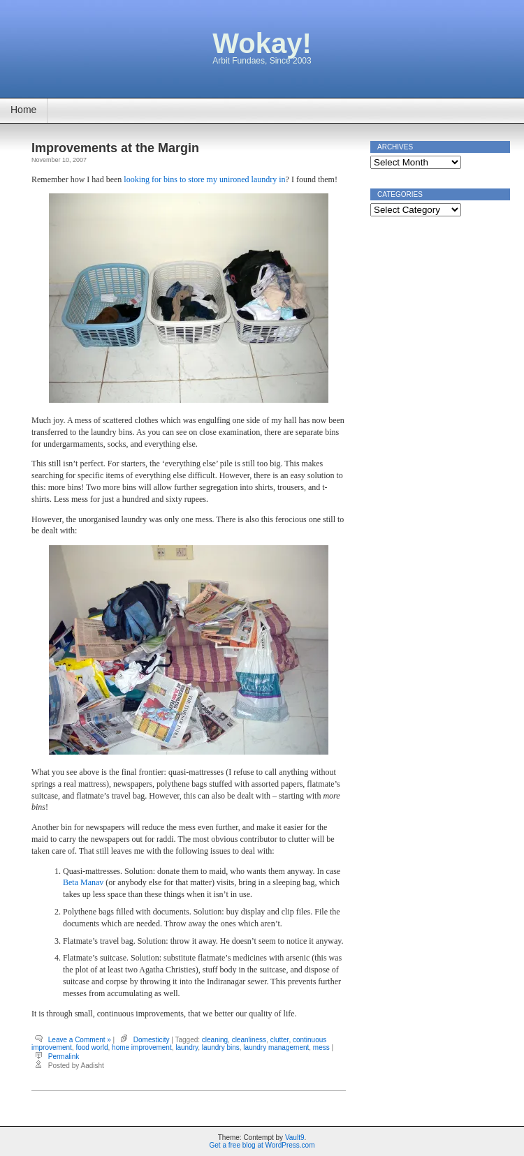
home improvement (142, 1047)
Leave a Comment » (79, 1040)
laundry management (276, 1047)
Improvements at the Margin (115, 148)
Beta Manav (83, 882)
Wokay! (262, 43)
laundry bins (221, 1047)
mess (321, 1047)
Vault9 (295, 1137)
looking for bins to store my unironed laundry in (204, 179)
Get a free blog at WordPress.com (262, 1145)
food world (91, 1047)
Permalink (63, 1056)
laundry (186, 1047)
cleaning (215, 1040)
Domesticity (151, 1040)
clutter (279, 1040)
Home (23, 109)
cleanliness (249, 1040)
